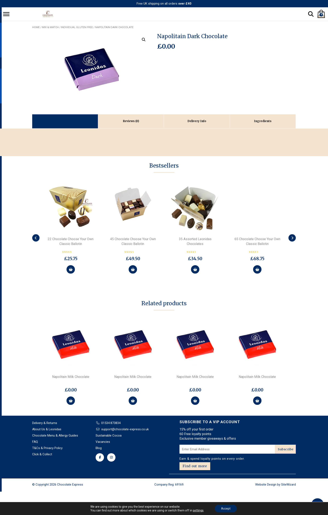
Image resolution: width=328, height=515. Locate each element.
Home (36, 27)
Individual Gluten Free (77, 27)
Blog (99, 448)
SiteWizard (288, 484)
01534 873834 (110, 423)
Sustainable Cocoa (109, 435)
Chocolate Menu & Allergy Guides (55, 435)
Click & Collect (42, 454)
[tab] (131, 121)
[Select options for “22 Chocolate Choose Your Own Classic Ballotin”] (71, 269)
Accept (226, 508)
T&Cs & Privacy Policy (47, 448)
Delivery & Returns (44, 423)
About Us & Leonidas (46, 429)
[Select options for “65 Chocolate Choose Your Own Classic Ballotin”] (257, 269)
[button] (143, 39)
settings (198, 510)
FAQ (35, 442)
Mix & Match (50, 27)
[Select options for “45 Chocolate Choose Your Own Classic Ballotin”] (133, 269)
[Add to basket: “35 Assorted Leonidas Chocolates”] (195, 269)
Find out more (195, 466)
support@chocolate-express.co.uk (125, 429)
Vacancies (103, 442)
